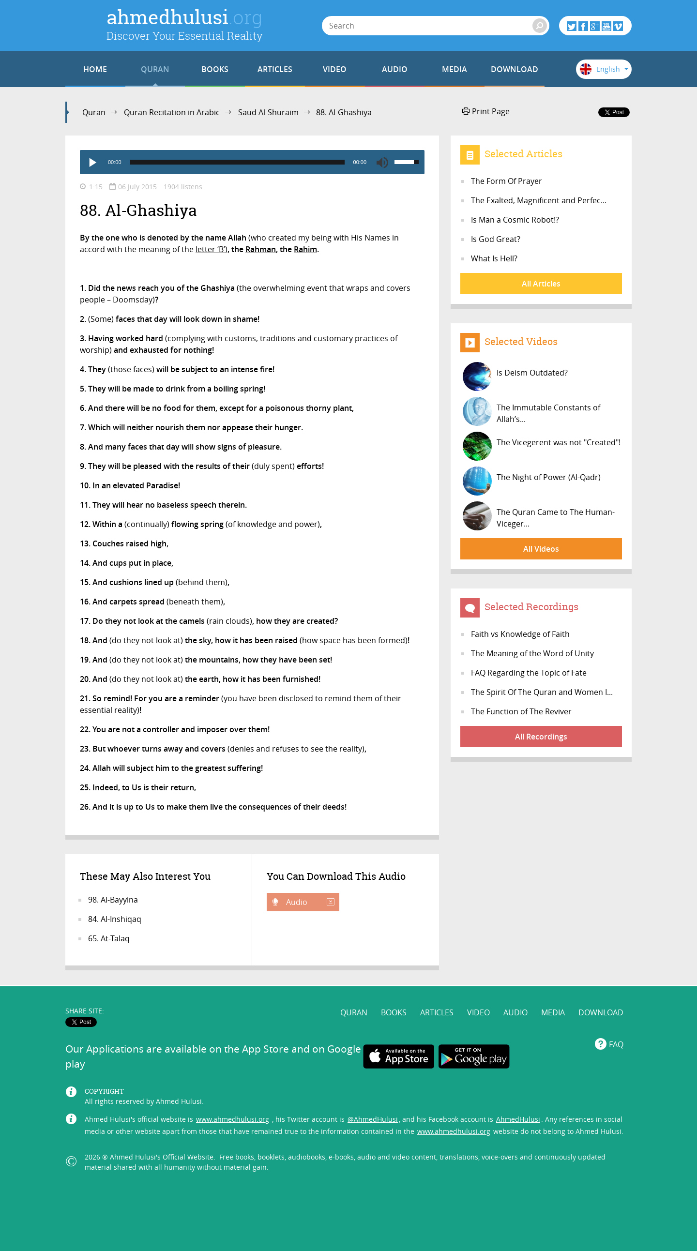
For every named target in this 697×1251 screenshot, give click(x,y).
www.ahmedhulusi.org (232, 1119)
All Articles (541, 283)
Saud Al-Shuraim (268, 112)
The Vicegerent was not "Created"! (542, 446)
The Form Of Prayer (506, 181)
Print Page (486, 111)
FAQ (616, 1044)
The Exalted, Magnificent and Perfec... (538, 200)
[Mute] (382, 162)
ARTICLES (275, 69)
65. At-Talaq (109, 938)
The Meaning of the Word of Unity (532, 653)
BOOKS (214, 69)
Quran (94, 112)
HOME (95, 69)
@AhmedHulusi (373, 1119)
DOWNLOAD (514, 69)
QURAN (155, 69)
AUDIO (395, 69)
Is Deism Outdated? (515, 376)
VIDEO (335, 69)
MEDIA (454, 69)
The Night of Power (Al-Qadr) (532, 481)
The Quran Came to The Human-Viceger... (539, 515)
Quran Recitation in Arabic (172, 112)
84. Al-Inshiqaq (114, 919)
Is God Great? (495, 239)
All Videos (541, 548)
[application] (252, 162)
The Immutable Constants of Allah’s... (531, 411)
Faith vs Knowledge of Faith (520, 634)
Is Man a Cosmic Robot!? (515, 219)
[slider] (237, 162)
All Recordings (541, 736)
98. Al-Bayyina (113, 899)
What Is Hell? (494, 258)
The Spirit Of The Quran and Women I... (542, 692)
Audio (309, 902)
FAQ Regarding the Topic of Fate (529, 672)
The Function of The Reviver (521, 711)
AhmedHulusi (518, 1119)
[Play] (92, 162)
